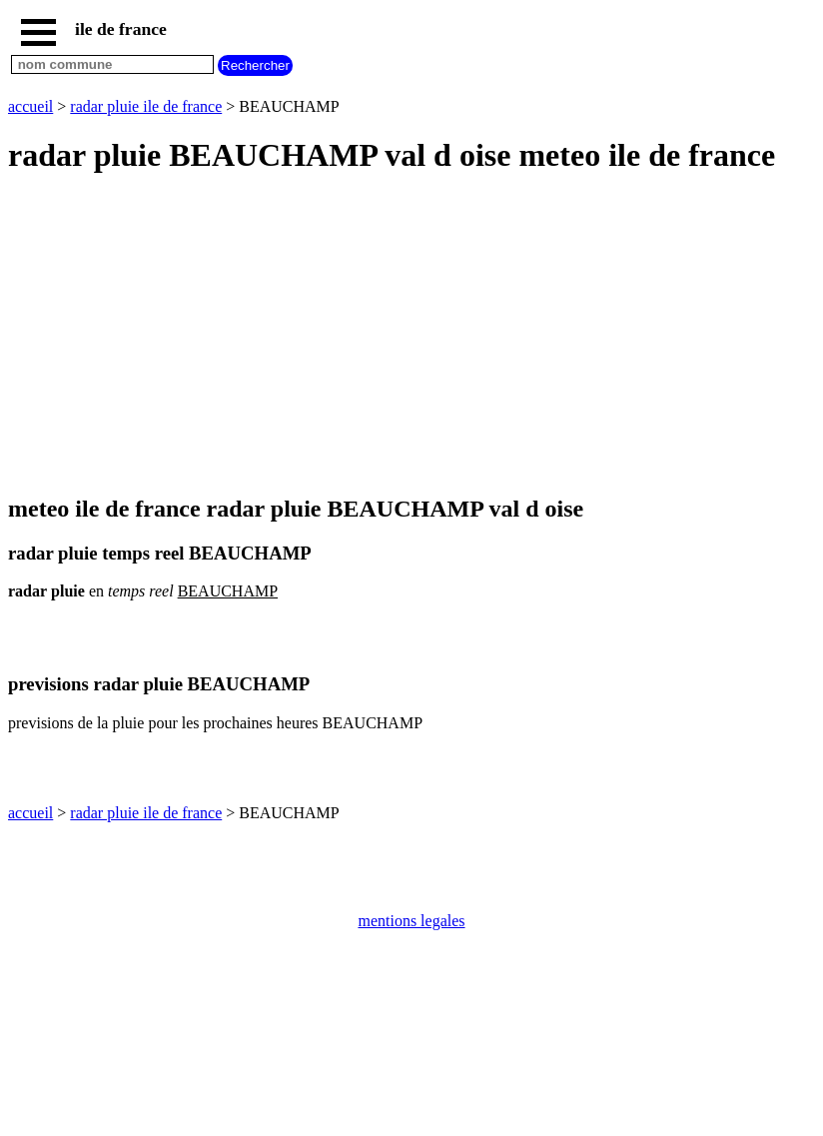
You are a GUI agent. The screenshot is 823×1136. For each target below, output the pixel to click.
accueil (30, 106)
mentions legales (411, 920)
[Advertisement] (411, 336)
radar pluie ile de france (146, 106)
